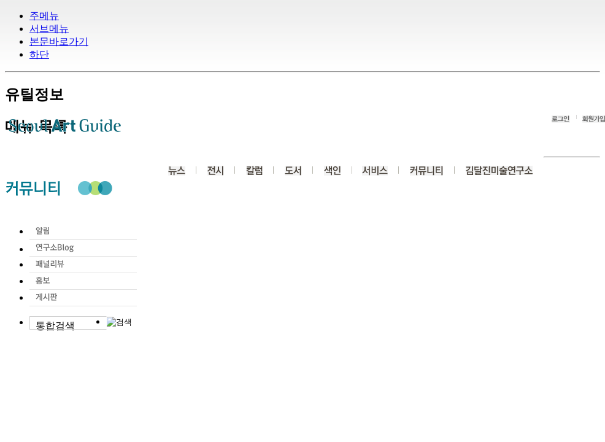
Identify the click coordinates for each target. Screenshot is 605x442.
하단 (39, 54)
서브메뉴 (49, 28)
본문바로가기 (58, 41)
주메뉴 (44, 15)
